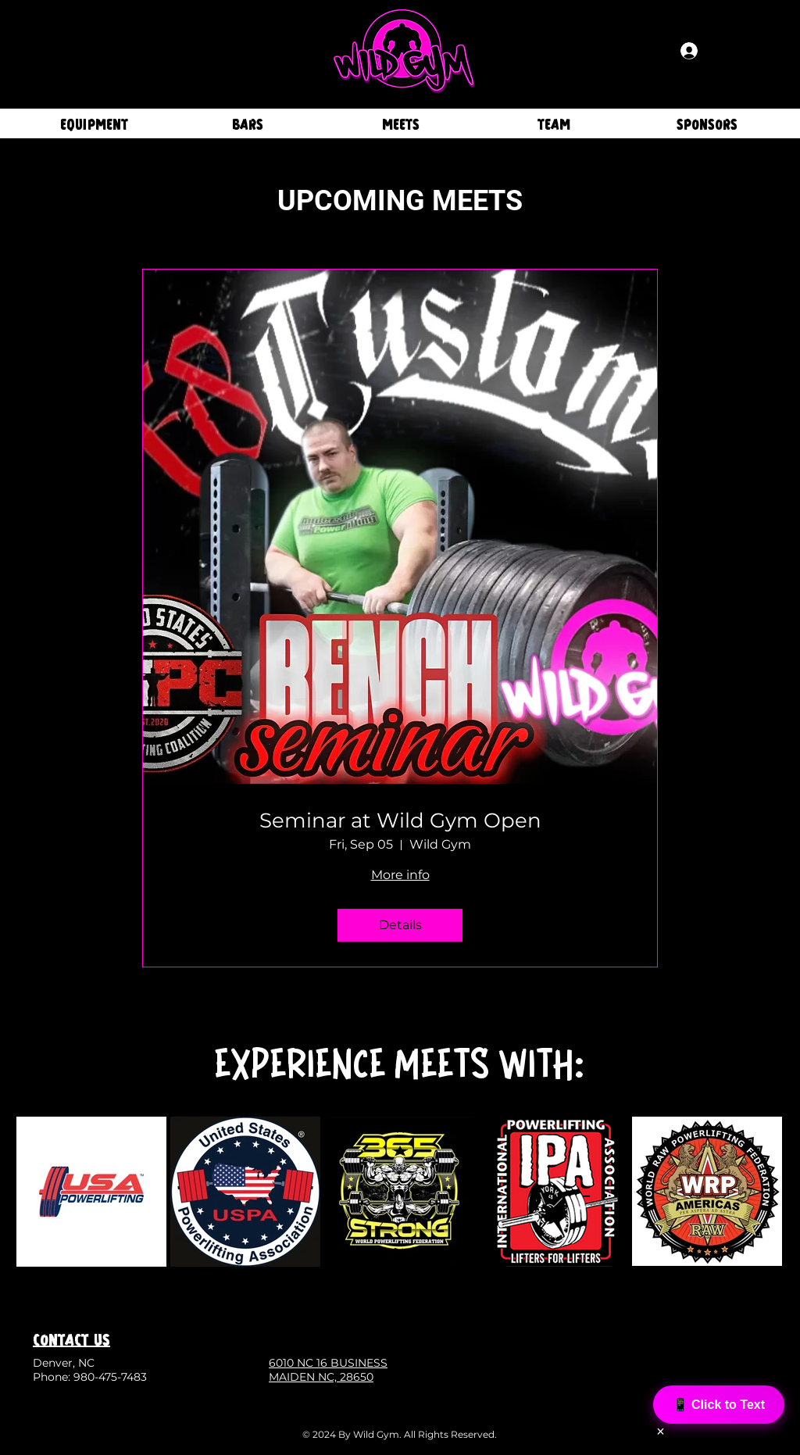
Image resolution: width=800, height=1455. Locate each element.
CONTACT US (71, 1339)
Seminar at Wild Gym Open (400, 821)
